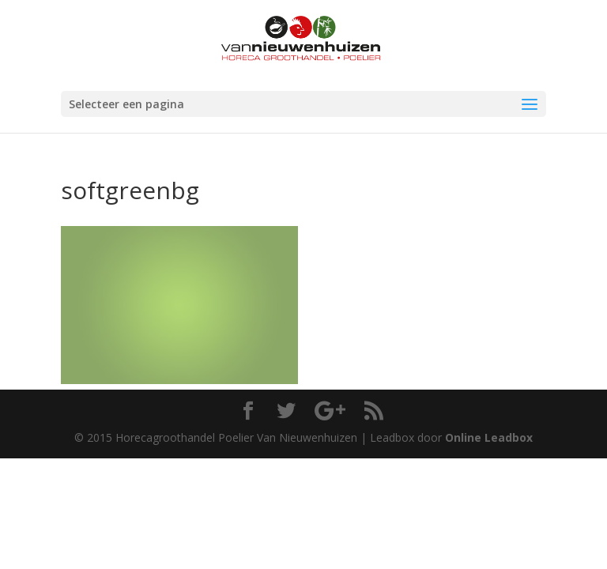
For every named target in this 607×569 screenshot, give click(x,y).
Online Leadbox (489, 437)
